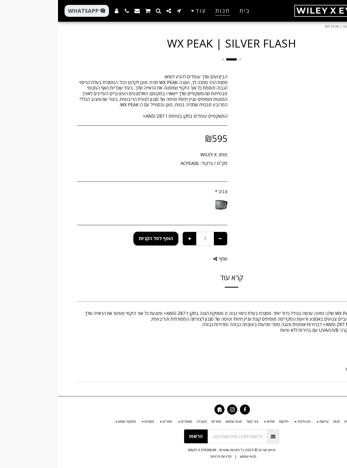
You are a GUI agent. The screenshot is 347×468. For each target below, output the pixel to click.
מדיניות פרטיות (163, 456)
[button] (121, 11)
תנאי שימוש (190, 456)
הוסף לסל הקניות (98, 238)
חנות (314, 26)
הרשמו (138, 436)
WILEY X (150, 154)
